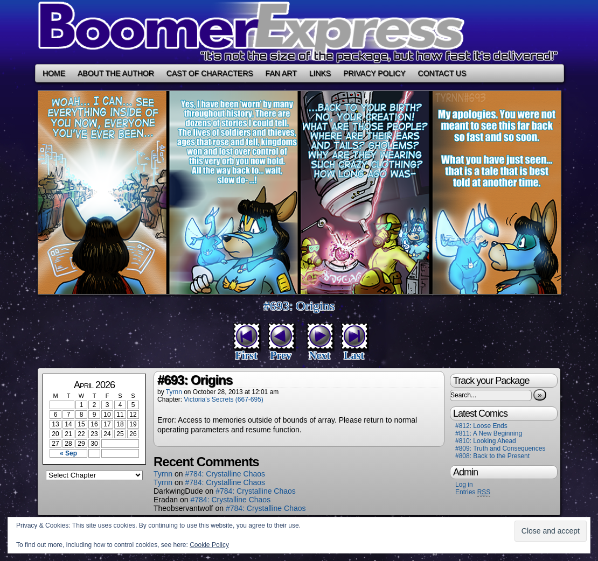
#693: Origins (299, 306)
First (246, 355)
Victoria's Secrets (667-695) (223, 399)
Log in (464, 484)
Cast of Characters (209, 73)
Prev (280, 355)
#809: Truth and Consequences (500, 448)
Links (320, 73)
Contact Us (442, 73)
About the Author (116, 73)
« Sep (68, 453)
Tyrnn (174, 392)
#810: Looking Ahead (485, 441)
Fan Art (281, 73)
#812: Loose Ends (481, 426)
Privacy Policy (374, 73)
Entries (472, 492)
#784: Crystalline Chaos (225, 473)
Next (319, 355)
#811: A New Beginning (488, 433)
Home (54, 73)
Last (354, 355)
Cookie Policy (209, 545)
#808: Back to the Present (492, 456)
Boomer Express (299, 32)
